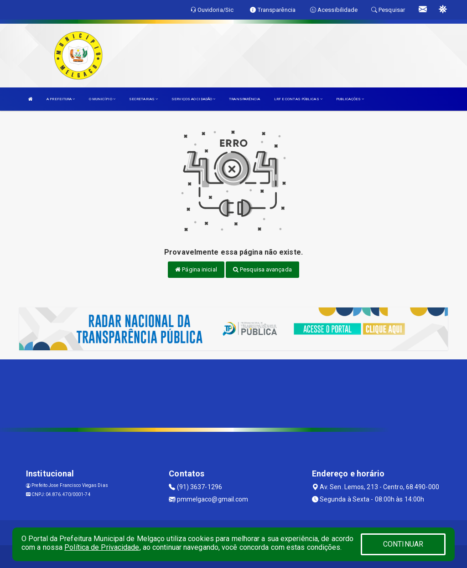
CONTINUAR (403, 544)
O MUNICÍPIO (102, 99)
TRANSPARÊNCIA (244, 99)
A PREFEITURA (61, 99)
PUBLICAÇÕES (350, 99)
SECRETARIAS (143, 99)
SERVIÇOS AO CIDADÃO (193, 99)
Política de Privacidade (101, 547)
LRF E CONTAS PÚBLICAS (298, 99)
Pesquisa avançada (262, 269)
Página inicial (196, 269)
